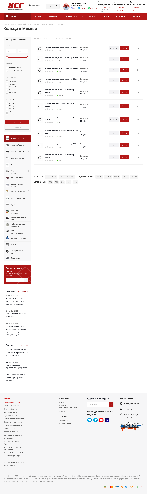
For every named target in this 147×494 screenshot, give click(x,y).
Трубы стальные (10, 415)
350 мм (125, 177)
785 (56, 182)
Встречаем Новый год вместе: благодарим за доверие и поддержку (15, 301)
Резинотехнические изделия (12, 442)
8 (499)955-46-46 (105, 4)
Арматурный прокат (12, 402)
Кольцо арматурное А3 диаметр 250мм (61, 79)
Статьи (62, 411)
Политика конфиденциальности (68, 406)
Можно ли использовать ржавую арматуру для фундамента (15, 377)
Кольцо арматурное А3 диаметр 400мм (61, 47)
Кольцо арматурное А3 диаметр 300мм (61, 144)
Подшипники (9, 465)
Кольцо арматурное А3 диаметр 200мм (61, 68)
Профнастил (9, 438)
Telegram (95, 420)
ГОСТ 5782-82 (51, 177)
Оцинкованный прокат (13, 425)
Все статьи (23, 345)
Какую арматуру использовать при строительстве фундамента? (17, 365)
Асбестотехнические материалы (12, 448)
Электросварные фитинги (14, 462)
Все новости (23, 291)
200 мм (99, 177)
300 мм (116, 177)
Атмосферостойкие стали (14, 418)
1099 (69, 182)
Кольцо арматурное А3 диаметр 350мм (61, 58)
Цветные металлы (11, 432)
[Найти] (57, 6)
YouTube (101, 420)
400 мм (134, 177)
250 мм (108, 177)
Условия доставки (67, 424)
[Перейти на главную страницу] (14, 6)
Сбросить (17, 127)
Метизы (7, 459)
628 (50, 182)
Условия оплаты (66, 420)
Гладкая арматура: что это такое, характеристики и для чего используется (17, 352)
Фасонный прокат (11, 405)
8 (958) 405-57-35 (121, 4)
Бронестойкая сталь (12, 428)
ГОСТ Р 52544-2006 (67, 177)
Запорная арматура (12, 455)
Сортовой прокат (11, 409)
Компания (64, 398)
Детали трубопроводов (13, 452)
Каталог (7, 398)
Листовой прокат (11, 412)
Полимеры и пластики (13, 435)
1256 (75, 182)
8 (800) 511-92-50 (137, 4)
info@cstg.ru (129, 409)
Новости (63, 402)
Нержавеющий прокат (13, 422)
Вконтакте (89, 420)
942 (62, 182)
